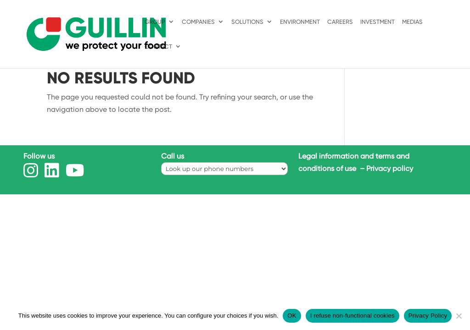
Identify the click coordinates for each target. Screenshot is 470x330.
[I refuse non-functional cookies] (458, 315)
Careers (340, 22)
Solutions (247, 22)
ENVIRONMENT (300, 22)
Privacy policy (389, 168)
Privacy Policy (427, 315)
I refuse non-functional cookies (352, 315)
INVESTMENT (377, 22)
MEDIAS (412, 22)
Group (155, 22)
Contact (158, 47)
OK (291, 315)
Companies (198, 22)
